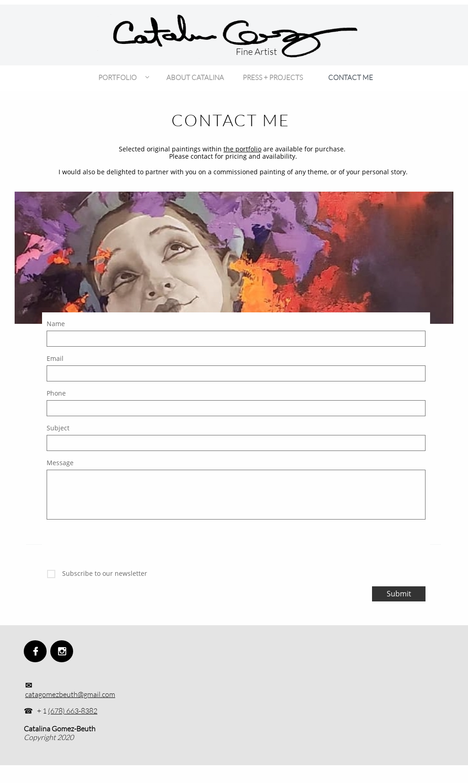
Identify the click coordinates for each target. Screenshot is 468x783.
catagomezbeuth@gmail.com (70, 694)
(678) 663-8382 (72, 710)
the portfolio (242, 149)
